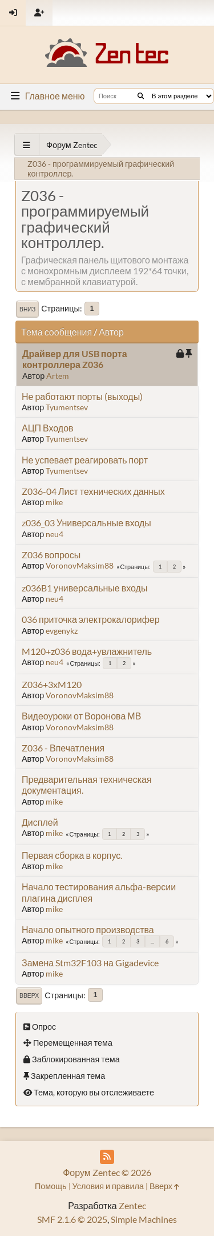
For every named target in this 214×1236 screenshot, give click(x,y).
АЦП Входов (48, 427)
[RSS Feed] (107, 1157)
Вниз (27, 309)
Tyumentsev (67, 407)
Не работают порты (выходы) (82, 396)
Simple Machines (144, 1219)
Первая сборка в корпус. (72, 855)
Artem (57, 376)
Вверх (29, 995)
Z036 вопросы (51, 554)
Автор (111, 331)
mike (54, 502)
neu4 (54, 534)
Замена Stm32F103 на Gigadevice (90, 962)
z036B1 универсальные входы (84, 587)
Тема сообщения (56, 331)
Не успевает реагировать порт (85, 459)
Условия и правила (108, 1186)
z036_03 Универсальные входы (86, 522)
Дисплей (40, 822)
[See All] (26, 145)
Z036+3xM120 (52, 684)
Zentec (132, 1205)
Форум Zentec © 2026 (107, 1172)
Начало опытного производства (88, 929)
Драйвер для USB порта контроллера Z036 (74, 359)
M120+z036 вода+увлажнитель (87, 651)
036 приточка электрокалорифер (91, 619)
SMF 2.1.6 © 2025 (72, 1219)
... (152, 941)
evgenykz (62, 630)
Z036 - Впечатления (63, 747)
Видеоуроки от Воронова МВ (81, 715)
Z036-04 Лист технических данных (93, 491)
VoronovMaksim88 (80, 565)
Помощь (51, 1186)
